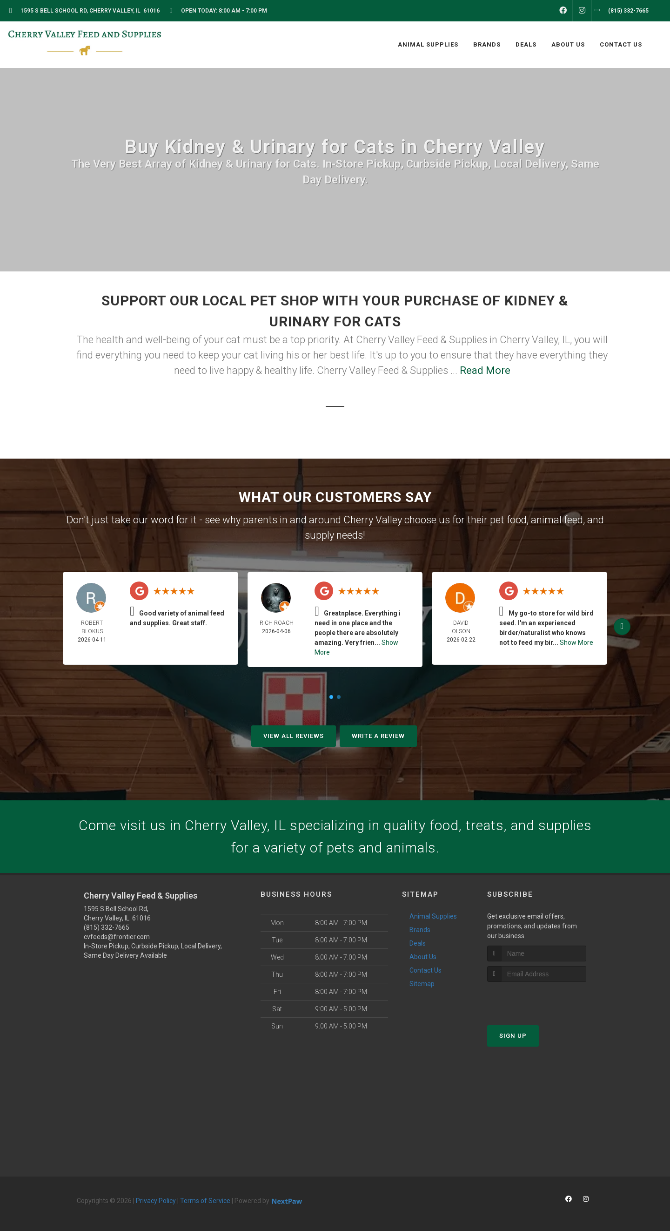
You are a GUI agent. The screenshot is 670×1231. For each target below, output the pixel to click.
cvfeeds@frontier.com (117, 936)
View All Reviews (293, 735)
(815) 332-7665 (106, 927)
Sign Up (513, 1035)
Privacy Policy (156, 1200)
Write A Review (378, 735)
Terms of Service (205, 1200)
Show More (576, 642)
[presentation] (536, 999)
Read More (485, 370)
